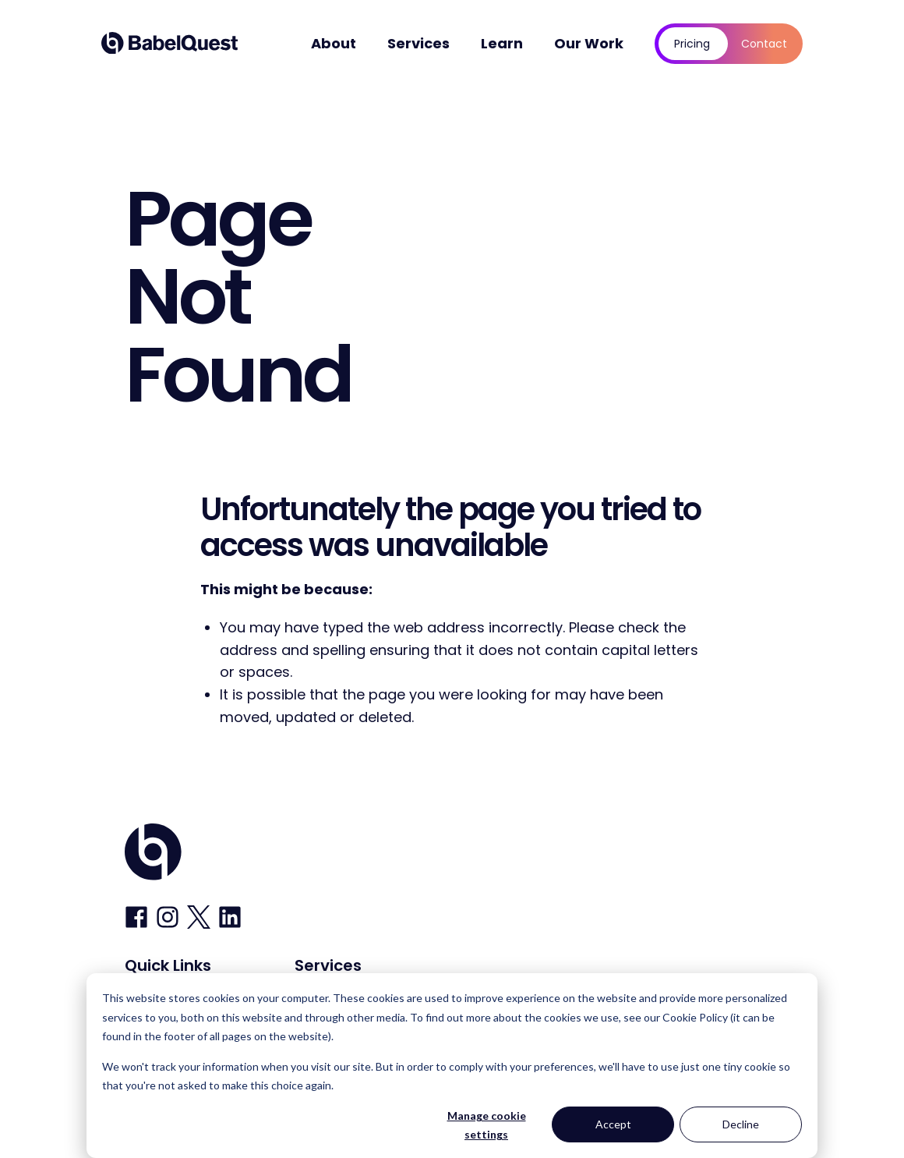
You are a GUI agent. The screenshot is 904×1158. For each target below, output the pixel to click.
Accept (613, 1124)
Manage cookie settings (486, 1125)
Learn (502, 43)
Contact (764, 43)
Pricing (692, 43)
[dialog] (452, 1065)
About (333, 43)
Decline (740, 1124)
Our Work (588, 43)
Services (418, 43)
